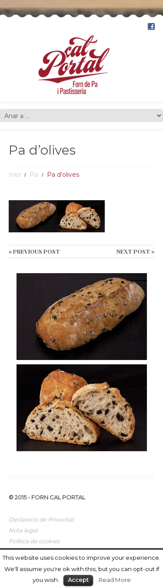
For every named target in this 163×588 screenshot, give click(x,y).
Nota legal (23, 530)
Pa (34, 174)
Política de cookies (34, 541)
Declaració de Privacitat (41, 519)
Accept (78, 579)
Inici (15, 174)
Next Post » (135, 251)
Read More (115, 579)
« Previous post (34, 251)
